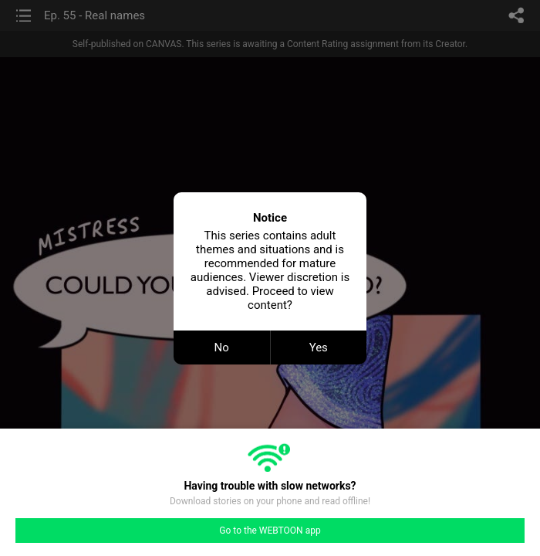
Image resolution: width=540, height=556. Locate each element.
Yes (318, 347)
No (221, 347)
